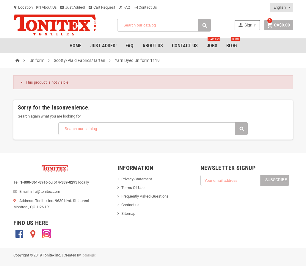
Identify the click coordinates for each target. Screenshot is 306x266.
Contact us (130, 205)
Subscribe (276, 179)
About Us (46, 7)
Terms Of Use (133, 187)
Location (23, 7)
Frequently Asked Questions (145, 196)
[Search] (164, 25)
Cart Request (102, 7)
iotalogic (89, 255)
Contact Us (145, 7)
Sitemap (128, 213)
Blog (233, 43)
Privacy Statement (136, 179)
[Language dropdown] (282, 7)
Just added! (103, 45)
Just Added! (72, 7)
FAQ (124, 7)
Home (75, 45)
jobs (213, 43)
